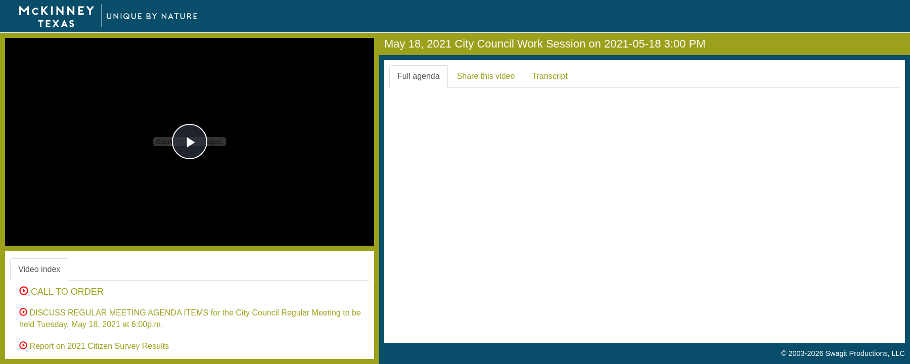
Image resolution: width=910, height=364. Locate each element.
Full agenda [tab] (418, 76)
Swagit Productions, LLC (865, 353)
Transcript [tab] (550, 76)
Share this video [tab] (486, 76)
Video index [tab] (39, 269)
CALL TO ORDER (61, 292)
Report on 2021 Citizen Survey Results (94, 346)
